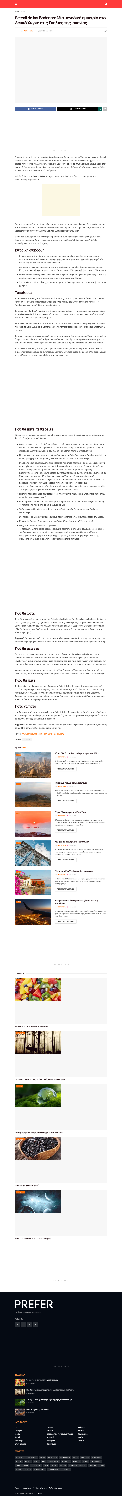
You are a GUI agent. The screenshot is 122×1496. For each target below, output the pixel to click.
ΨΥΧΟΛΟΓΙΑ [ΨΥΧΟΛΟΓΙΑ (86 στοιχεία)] (66, 1463)
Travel (23, 12)
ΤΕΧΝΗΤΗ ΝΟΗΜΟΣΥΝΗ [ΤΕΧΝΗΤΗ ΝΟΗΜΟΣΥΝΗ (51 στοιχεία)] (77, 1459)
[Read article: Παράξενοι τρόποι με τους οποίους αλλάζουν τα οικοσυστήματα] (61, 1054)
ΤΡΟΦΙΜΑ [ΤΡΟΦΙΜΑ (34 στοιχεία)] (92, 1459)
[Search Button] (106, 4)
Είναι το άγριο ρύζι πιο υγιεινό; (27, 1185)
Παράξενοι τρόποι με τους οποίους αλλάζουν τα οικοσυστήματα (40, 1079)
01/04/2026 (71, 874)
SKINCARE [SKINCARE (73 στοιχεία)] (19, 1451)
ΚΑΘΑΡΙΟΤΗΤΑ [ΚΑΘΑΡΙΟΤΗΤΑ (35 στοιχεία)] (54, 1455)
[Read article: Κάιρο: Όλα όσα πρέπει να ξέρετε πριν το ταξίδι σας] (33, 765)
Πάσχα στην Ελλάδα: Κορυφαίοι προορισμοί (74, 871)
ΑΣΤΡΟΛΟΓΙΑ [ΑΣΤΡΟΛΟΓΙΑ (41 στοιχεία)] (65, 1451)
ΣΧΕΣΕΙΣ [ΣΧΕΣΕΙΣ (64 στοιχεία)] (54, 1459)
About (17, 1482)
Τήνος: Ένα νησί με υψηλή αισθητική (71, 783)
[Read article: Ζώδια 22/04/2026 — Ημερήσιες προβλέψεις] (61, 1213)
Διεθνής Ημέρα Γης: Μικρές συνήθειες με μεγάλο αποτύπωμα (39, 1132)
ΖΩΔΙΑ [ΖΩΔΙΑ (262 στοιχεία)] (36, 1455)
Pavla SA (39, 1488)
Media (17, 1428)
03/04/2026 (71, 816)
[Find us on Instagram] (23, 1319)
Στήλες (81, 1425)
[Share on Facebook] (35, 109)
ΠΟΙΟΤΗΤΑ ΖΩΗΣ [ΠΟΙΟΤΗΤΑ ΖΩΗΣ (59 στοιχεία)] (22, 1459)
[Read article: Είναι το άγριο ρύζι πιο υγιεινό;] (61, 1160)
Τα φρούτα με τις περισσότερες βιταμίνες (31, 1026)
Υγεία (19, 980)
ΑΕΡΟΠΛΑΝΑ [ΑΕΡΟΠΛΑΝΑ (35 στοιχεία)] (52, 1451)
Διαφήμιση (27, 1482)
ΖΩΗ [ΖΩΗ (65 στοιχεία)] (43, 1455)
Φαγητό (81, 1435)
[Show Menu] (16, 4)
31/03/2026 (71, 907)
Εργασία (50, 1422)
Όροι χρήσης (40, 1482)
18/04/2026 (71, 757)
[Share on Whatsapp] (100, 109)
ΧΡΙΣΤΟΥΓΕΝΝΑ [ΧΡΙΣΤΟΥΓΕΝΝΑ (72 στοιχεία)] (39, 1463)
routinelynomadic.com (53, 734)
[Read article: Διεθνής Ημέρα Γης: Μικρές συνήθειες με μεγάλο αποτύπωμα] (61, 1107)
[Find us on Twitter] (29, 1319)
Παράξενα (20, 1033)
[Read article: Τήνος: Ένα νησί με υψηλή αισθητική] (33, 794)
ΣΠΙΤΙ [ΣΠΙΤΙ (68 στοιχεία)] (46, 1459)
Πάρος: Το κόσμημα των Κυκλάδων (70, 812)
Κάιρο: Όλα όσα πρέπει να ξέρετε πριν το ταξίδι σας (78, 753)
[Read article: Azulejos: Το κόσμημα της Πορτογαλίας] (33, 853)
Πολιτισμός (51, 1438)
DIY (16, 1422)
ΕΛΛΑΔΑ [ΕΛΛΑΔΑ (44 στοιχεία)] (19, 1455)
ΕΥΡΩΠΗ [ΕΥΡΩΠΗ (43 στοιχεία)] (28, 1455)
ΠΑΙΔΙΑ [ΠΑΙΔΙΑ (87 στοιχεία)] (85, 1455)
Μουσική (50, 1432)
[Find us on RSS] (35, 1319)
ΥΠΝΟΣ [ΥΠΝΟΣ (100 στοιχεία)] (18, 1463)
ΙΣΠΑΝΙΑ (26, 740)
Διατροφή (20, 1139)
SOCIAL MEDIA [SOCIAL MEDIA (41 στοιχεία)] (32, 1451)
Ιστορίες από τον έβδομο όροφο (60, 1428)
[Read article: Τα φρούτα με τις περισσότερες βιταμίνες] (61, 1001)
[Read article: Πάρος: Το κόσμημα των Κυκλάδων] (33, 824)
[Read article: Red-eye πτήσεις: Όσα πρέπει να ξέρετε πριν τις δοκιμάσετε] (33, 912)
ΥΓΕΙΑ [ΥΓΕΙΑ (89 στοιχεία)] (102, 1459)
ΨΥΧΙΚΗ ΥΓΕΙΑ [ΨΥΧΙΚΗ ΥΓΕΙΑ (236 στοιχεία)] (53, 1463)
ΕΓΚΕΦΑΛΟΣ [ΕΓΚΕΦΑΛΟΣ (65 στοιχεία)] (96, 1451)
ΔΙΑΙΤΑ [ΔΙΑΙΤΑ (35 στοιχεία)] (75, 1451)
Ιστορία (50, 1425)
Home (17, 12)
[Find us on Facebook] (17, 1319)
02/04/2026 (71, 845)
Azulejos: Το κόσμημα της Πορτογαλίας (72, 842)
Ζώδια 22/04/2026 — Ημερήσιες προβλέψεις (33, 1238)
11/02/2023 (41, 31)
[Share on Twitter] (77, 109)
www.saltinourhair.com (32, 734)
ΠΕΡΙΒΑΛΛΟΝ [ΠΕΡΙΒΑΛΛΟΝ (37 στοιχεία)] (95, 1455)
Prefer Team (28, 31)
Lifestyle (20, 1192)
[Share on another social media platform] (105, 109)
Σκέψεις (20, 1086)
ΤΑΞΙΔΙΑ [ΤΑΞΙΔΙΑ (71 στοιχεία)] (63, 1459)
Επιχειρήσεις (20, 1438)
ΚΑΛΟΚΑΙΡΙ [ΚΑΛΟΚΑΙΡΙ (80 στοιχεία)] (66, 1455)
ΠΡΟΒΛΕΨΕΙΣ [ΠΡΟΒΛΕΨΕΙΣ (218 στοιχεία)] (36, 1459)
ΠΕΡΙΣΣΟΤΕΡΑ (65, 769)
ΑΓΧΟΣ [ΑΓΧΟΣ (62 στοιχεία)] (42, 1451)
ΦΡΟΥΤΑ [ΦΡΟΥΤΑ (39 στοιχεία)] (28, 1463)
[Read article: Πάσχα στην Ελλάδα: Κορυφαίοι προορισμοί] (33, 882)
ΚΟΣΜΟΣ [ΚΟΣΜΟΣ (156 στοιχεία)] (76, 1455)
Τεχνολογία (82, 1428)
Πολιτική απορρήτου (56, 1482)
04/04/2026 (71, 786)
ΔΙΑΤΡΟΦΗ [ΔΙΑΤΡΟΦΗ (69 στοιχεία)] (85, 1451)
